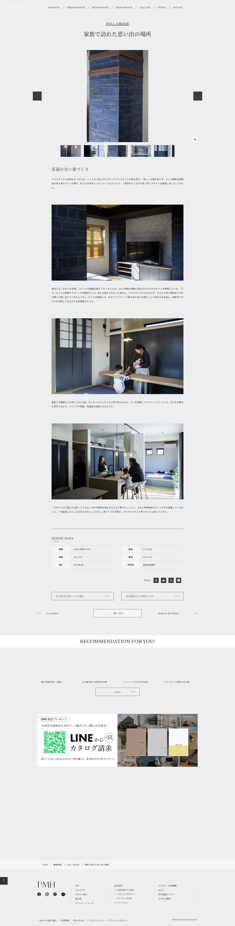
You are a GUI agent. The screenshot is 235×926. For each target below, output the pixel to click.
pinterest (55, 894)
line (63, 894)
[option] (117, 96)
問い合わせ (79, 920)
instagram (47, 894)
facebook (39, 894)
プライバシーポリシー (118, 920)
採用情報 (65, 920)
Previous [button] (37, 96)
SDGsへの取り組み (48, 920)
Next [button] (197, 96)
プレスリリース (96, 920)
